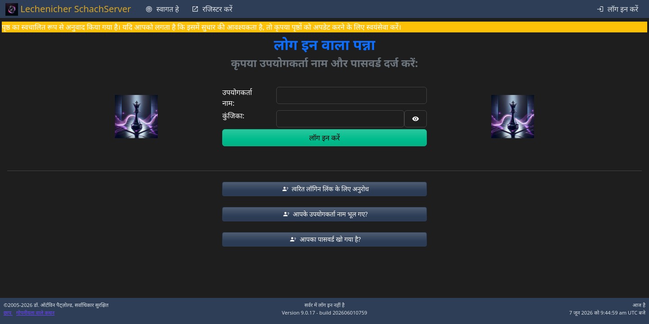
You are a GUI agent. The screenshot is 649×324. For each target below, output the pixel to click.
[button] (324, 189)
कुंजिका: (233, 116)
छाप (8, 312)
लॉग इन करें (324, 138)
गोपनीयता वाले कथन (35, 312)
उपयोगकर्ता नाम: (237, 97)
